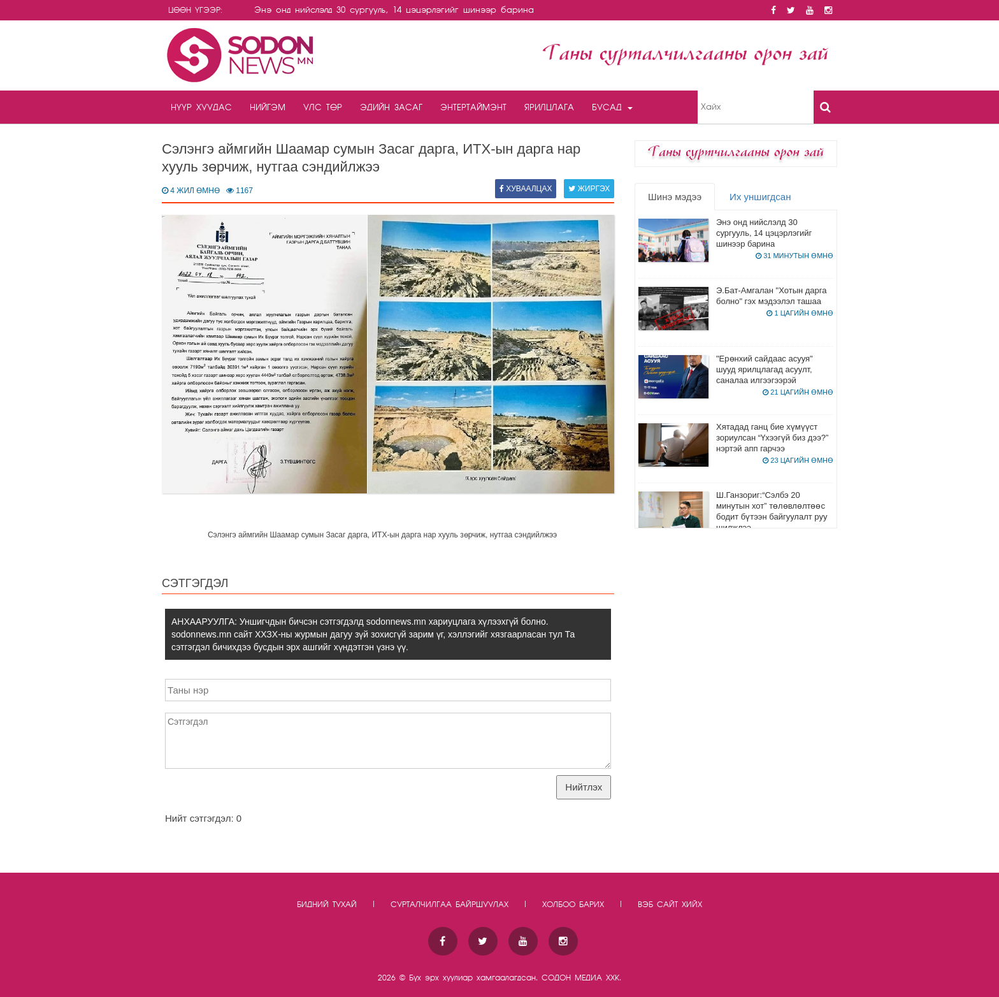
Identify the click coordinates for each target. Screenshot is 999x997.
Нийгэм (267, 107)
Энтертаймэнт (473, 107)
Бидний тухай (327, 904)
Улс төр (322, 107)
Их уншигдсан (760, 196)
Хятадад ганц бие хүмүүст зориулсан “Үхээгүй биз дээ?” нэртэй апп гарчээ (772, 437)
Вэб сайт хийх (670, 904)
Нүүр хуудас (201, 107)
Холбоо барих (573, 904)
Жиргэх (589, 188)
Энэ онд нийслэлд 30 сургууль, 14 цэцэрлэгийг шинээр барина (764, 233)
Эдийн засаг (391, 107)
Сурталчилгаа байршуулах (449, 904)
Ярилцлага (549, 107)
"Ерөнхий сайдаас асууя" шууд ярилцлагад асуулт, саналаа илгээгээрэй (764, 369)
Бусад (612, 107)
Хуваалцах (526, 188)
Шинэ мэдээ (674, 196)
